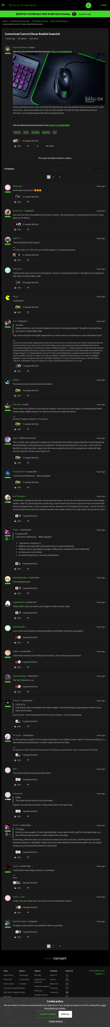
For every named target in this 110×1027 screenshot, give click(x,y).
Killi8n (16, 379)
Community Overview (20, 21)
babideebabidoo (20, 577)
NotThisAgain (19, 496)
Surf (15, 321)
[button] (3, 6)
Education (7, 996)
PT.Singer (17, 735)
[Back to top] (104, 956)
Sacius (16, 866)
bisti (15, 768)
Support (37, 971)
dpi (54, 132)
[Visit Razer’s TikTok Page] (67, 996)
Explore (22, 971)
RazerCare (38, 990)
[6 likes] (25, 612)
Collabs (22, 992)
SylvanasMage (19, 676)
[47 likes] (26, 140)
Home (5, 21)
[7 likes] (25, 515)
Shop (6, 971)
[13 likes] (26, 365)
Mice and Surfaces (59, 21)
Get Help (37, 975)
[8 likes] (25, 563)
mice (26, 132)
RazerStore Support (41, 986)
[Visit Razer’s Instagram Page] (67, 980)
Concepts (22, 984)
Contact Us (54, 992)
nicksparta (17, 793)
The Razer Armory (40, 21)
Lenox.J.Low (18, 896)
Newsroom (54, 984)
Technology (23, 975)
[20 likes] (26, 282)
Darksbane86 (19, 626)
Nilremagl (17, 186)
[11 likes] (26, 423)
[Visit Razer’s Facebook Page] (67, 975)
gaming (46, 132)
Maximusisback (20, 921)
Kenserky (17, 404)
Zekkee (16, 651)
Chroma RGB (24, 979)
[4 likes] (25, 721)
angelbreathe (19, 602)
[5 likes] (25, 588)
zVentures (54, 988)
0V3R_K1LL (18, 210)
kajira (15, 438)
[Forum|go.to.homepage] (22, 5)
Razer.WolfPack (20, 47)
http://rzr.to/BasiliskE (62, 51)
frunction (17, 269)
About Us (53, 975)
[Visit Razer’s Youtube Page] (67, 992)
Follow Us (69, 971)
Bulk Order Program (11, 992)
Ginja (15, 296)
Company (53, 971)
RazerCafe (8, 979)
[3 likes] (25, 754)
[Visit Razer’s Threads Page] (67, 984)
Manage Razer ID (41, 995)
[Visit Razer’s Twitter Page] (67, 988)
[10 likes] (26, 307)
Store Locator (9, 984)
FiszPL (16, 529)
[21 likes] (26, 196)
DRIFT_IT (17, 238)
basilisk (35, 132)
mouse (17, 132)
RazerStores (8, 975)
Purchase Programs (11, 988)
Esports (22, 988)
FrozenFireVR (19, 471)
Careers (53, 979)
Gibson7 (16, 700)
